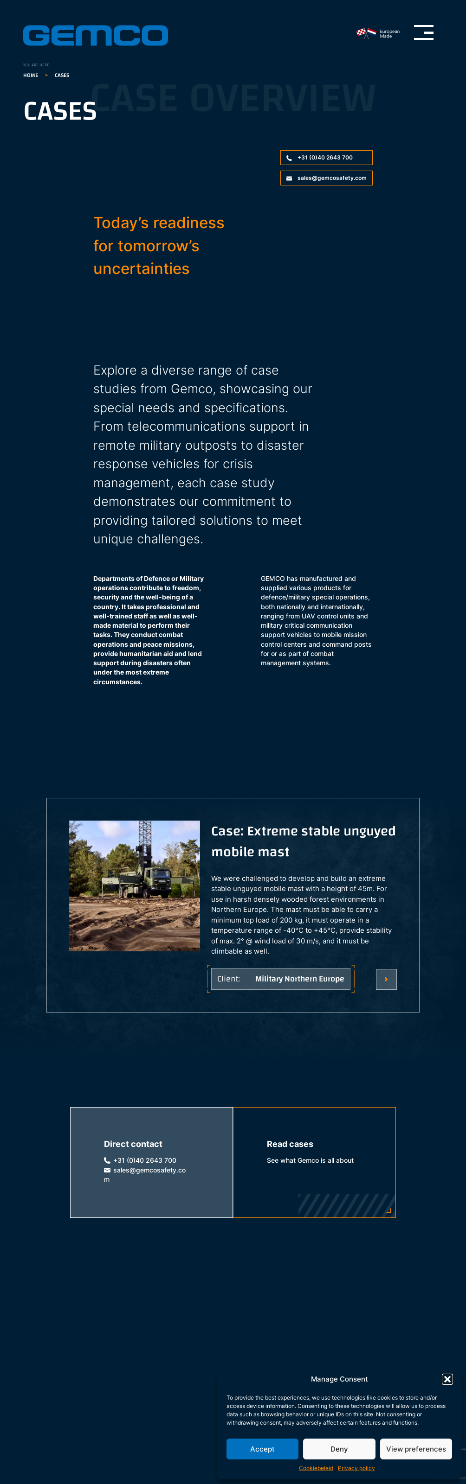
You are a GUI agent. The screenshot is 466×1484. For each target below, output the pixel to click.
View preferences (416, 1449)
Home (30, 75)
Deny (339, 1449)
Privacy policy (356, 1468)
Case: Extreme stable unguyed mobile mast (303, 843)
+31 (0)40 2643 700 (319, 157)
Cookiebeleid (316, 1468)
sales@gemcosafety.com (326, 177)
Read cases (290, 1144)
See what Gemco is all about (310, 1160)
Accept (262, 1449)
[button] (447, 1379)
